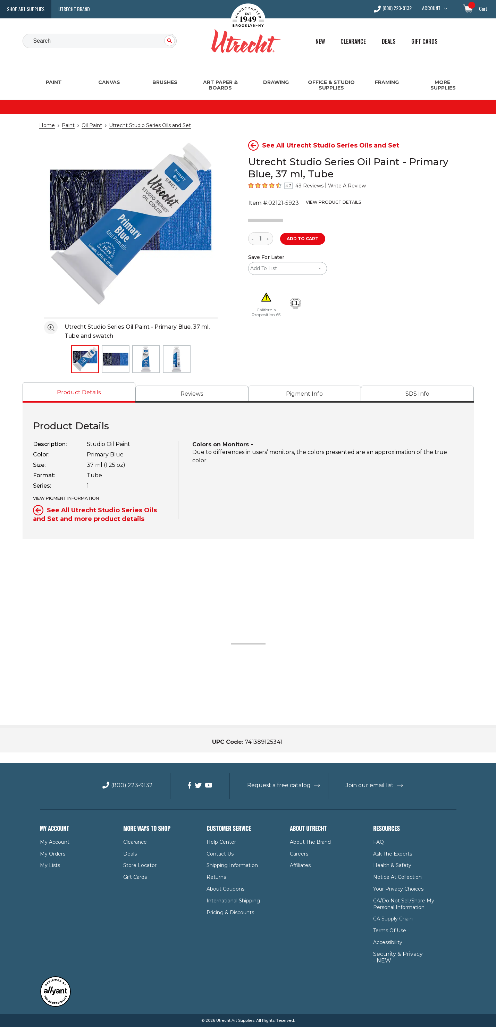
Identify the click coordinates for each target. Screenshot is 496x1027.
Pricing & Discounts (228, 912)
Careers (298, 854)
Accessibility (386, 942)
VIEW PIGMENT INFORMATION (63, 498)
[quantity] (260, 238)
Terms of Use (388, 930)
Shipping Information (229, 865)
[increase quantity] (268, 238)
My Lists (49, 865)
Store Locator (137, 865)
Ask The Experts (391, 854)
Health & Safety (390, 865)
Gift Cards (424, 41)
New (320, 41)
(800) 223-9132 (397, 8)
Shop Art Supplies (25, 8)
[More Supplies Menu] (442, 74)
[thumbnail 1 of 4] (85, 359)
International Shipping (230, 900)
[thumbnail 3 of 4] (146, 359)
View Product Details (327, 202)
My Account (52, 842)
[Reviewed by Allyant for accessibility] (55, 1005)
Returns (215, 877)
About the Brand (308, 842)
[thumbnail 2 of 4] (115, 359)
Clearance (353, 41)
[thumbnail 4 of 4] (177, 359)
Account (431, 8)
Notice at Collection (394, 877)
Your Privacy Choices (396, 889)
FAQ (378, 842)
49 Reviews (307, 185)
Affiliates (299, 865)
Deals (389, 41)
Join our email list (364, 785)
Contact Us (218, 854)
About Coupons (223, 889)
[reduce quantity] (254, 238)
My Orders (51, 854)
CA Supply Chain (391, 918)
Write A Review (340, 185)
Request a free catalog (280, 785)
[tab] (79, 392)
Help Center (220, 842)
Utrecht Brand (74, 8)
